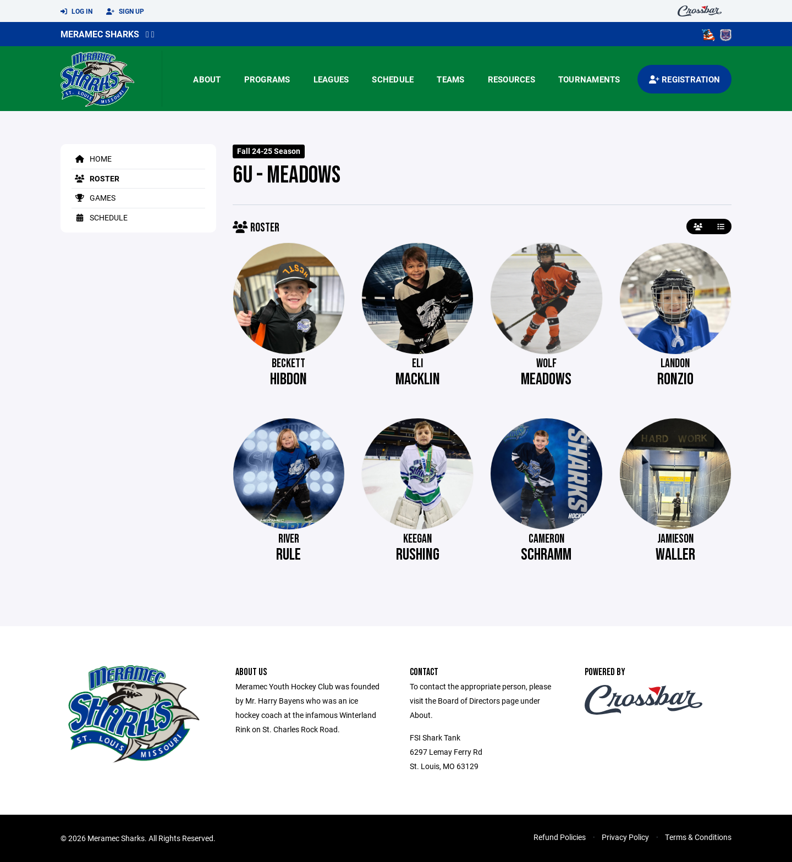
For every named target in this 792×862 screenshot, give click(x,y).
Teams (450, 79)
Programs (267, 79)
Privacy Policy (625, 837)
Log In (76, 11)
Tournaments (589, 79)
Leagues (331, 79)
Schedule (393, 79)
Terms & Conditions (698, 837)
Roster (95, 178)
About (207, 79)
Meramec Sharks (100, 34)
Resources (511, 79)
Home (92, 158)
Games (94, 197)
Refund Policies (560, 837)
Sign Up (125, 11)
